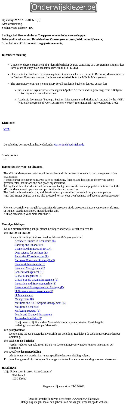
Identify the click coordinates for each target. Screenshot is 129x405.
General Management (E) (29, 271)
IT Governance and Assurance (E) (34, 291)
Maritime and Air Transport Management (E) (40, 302)
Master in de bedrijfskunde (69, 144)
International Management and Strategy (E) (39, 287)
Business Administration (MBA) (33, 248)
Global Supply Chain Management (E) (36, 279)
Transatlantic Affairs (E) (28, 318)
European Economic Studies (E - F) (35, 260)
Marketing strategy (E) (27, 310)
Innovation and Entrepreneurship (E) (35, 283)
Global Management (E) (28, 275)
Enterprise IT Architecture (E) (31, 256)
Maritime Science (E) (27, 306)
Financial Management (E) (30, 268)
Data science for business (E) (31, 252)
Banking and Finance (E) (29, 244)
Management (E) (24, 299)
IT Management (24, 295)
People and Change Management (33, 314)
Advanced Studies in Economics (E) (35, 240)
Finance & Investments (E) (30, 264)
